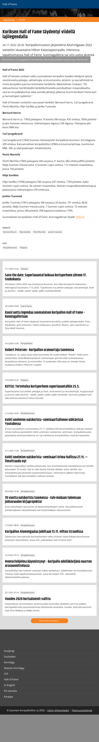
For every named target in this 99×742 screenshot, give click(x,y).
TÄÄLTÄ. (80, 217)
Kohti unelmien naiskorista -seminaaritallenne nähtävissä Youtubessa (44, 422)
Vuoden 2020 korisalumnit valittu (28, 599)
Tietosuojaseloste (82, 710)
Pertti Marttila (39, 232)
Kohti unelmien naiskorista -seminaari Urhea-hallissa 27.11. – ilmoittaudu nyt (46, 459)
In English (9, 685)
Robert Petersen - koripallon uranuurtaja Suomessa (39, 350)
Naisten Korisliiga (14, 668)
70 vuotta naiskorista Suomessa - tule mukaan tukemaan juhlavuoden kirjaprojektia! (43, 500)
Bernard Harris (9, 232)
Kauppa (8, 696)
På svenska (10, 691)
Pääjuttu (23, 247)
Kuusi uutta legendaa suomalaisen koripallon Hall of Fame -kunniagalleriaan (45, 314)
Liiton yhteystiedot (58, 710)
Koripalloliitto (26, 343)
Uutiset (21, 19)
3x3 (6, 673)
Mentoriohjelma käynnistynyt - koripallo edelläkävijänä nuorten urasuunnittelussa (48, 563)
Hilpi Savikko (24, 232)
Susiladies (10, 656)
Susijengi (9, 651)
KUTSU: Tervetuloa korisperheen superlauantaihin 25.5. (42, 386)
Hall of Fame (9, 19)
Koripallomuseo (10, 247)
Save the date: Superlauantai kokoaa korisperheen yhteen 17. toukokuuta (46, 277)
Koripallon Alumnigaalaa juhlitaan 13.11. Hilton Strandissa (44, 531)
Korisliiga (9, 662)
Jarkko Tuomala (55, 232)
